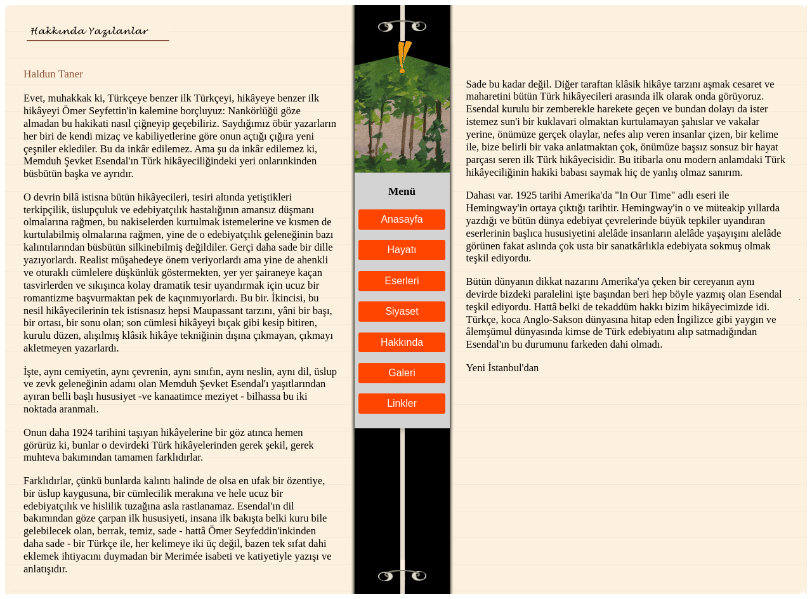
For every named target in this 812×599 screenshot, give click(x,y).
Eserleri (402, 280)
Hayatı (402, 249)
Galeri (401, 372)
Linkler (402, 403)
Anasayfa (401, 219)
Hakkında (402, 342)
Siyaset (401, 311)
